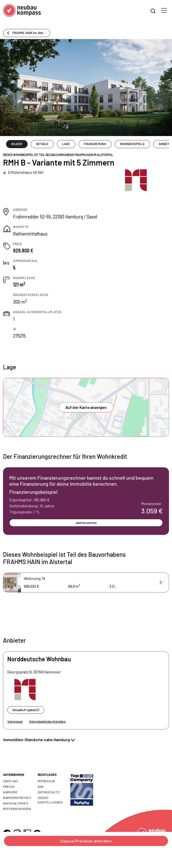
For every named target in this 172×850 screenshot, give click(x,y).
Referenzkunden (17, 808)
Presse (9, 786)
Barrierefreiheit (17, 797)
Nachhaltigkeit (16, 803)
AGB (41, 786)
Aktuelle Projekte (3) (25, 710)
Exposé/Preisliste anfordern (86, 840)
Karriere (10, 792)
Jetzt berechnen (86, 523)
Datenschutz (49, 792)
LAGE (66, 144)
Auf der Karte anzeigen (86, 407)
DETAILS (42, 144)
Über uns (10, 781)
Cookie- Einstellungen (50, 800)
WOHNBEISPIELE (132, 144)
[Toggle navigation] (164, 10)
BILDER (16, 144)
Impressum (15, 721)
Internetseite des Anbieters (47, 721)
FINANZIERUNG (95, 144)
